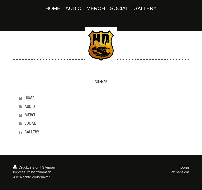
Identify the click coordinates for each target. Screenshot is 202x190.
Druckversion (26, 167)
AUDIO (30, 106)
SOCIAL (30, 123)
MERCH (30, 115)
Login (184, 167)
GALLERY (32, 132)
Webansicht (180, 172)
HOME (30, 98)
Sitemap (48, 167)
